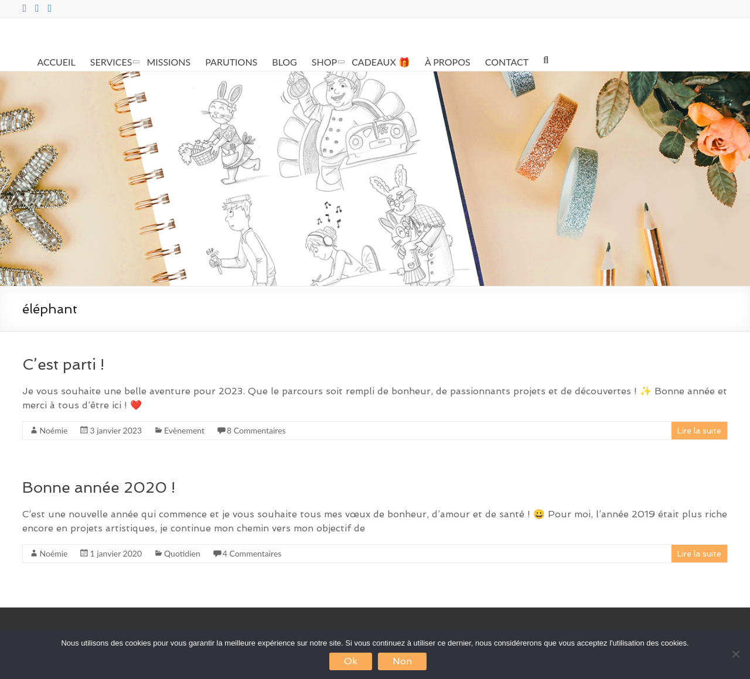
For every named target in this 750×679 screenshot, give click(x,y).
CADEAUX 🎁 (381, 61)
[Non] (735, 654)
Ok (350, 661)
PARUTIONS (231, 61)
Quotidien (182, 553)
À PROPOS (448, 61)
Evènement (184, 430)
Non (402, 661)
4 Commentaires (252, 553)
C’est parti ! (63, 364)
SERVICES (111, 61)
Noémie (53, 430)
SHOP (324, 61)
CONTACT (507, 61)
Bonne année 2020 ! (98, 487)
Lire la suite (699, 430)
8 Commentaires (256, 430)
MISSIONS (168, 61)
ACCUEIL (56, 61)
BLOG (284, 61)
